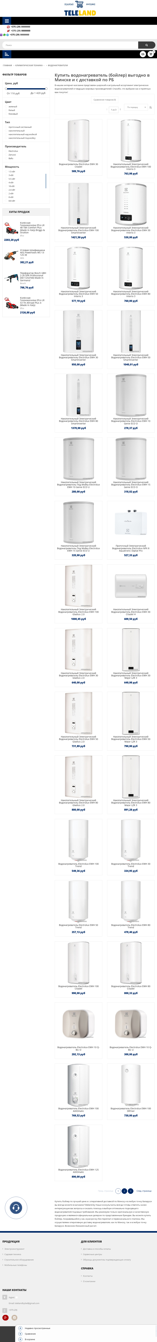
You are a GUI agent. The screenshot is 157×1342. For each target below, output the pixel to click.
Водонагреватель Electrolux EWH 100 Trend (78, 865)
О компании (89, 1281)
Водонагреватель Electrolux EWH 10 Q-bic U (131, 1048)
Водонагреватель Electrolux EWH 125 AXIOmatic (78, 1171)
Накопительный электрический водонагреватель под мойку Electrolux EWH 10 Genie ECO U (78, 485)
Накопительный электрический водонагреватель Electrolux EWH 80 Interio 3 (130, 294)
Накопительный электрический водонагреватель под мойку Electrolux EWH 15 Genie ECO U (78, 548)
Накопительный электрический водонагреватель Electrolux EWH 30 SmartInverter (78, 357)
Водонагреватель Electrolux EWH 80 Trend (130, 926)
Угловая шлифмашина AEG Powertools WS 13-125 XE (32, 253)
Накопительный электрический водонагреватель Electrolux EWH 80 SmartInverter (78, 421)
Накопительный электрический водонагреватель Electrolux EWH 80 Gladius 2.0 (78, 803)
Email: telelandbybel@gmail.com (24, 1303)
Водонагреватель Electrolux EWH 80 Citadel (130, 987)
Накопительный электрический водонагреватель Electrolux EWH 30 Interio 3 (130, 230)
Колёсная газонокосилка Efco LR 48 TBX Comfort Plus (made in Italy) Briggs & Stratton (32, 227)
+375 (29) (16, 30)
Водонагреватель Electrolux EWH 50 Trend (78, 926)
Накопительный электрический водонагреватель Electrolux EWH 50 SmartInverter (130, 357)
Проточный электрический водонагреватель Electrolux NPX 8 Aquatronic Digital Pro (130, 548)
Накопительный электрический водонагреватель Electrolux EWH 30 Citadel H (130, 612)
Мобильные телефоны (15, 1265)
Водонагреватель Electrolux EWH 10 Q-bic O (78, 1048)
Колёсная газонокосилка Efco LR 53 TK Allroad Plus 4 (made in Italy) (32, 301)
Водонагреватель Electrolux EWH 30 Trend (130, 865)
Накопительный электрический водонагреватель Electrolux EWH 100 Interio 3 (131, 167)
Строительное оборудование (19, 1259)
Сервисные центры (92, 1254)
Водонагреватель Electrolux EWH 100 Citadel (78, 987)
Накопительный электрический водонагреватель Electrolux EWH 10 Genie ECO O (130, 421)
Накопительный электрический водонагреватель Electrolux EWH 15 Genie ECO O (130, 485)
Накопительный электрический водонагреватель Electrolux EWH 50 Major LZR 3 (130, 739)
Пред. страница (105, 1190)
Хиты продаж (19, 212)
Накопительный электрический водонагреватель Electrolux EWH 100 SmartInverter (78, 230)
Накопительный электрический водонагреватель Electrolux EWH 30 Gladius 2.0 (78, 676)
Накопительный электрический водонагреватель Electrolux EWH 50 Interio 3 (78, 294)
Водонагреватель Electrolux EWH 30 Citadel (78, 165)
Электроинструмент (14, 1248)
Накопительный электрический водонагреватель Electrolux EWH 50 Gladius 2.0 (78, 739)
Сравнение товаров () (105, 99)
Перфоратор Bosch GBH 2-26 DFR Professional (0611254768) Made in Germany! (33, 276)
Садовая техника (12, 1254)
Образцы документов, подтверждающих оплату (107, 1259)
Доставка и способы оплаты (97, 1248)
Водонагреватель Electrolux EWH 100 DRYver (131, 1109)
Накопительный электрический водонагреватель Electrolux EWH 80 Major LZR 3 (130, 803)
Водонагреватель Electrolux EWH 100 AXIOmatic (78, 1109)
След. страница (144, 1190)
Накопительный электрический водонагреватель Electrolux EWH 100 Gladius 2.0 (78, 612)
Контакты (88, 1275)
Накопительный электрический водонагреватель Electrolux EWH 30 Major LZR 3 (130, 676)
